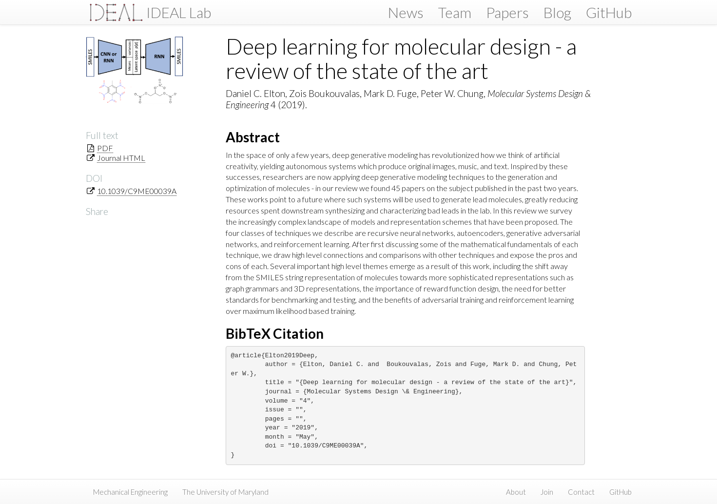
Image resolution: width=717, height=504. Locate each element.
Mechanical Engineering (130, 491)
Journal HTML (121, 157)
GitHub (609, 12)
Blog (557, 12)
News (406, 12)
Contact (581, 491)
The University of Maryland (225, 491)
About (516, 491)
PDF (105, 148)
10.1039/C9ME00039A (136, 190)
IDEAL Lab (178, 12)
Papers (507, 12)
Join (547, 491)
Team (454, 12)
